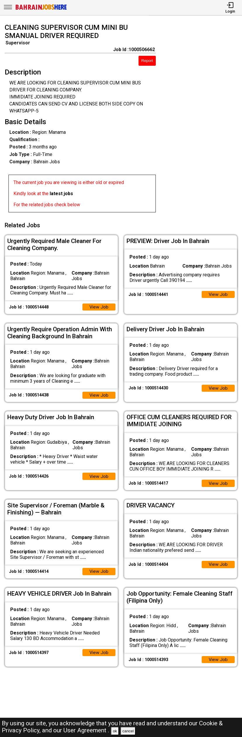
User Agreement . (86, 730)
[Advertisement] (202, 119)
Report (147, 60)
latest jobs (61, 193)
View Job (98, 305)
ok (115, 731)
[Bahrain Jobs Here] (41, 9)
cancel (128, 731)
